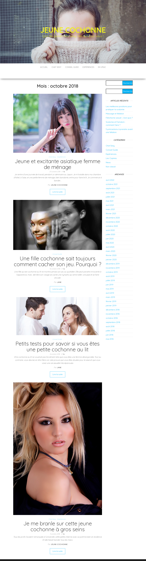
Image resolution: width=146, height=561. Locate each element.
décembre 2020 (113, 210)
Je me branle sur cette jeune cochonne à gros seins (57, 518)
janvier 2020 (111, 252)
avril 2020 (110, 239)
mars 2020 (110, 243)
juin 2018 (109, 327)
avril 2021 (110, 197)
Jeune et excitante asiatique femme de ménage (57, 156)
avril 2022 (110, 172)
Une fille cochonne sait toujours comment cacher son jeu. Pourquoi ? (57, 253)
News (108, 155)
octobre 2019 (112, 264)
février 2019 (111, 294)
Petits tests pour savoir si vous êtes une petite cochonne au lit (58, 339)
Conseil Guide (72, 67)
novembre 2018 (113, 306)
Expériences (88, 67)
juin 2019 (109, 277)
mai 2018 (110, 331)
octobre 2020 (112, 218)
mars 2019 (110, 289)
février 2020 (111, 248)
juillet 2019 (110, 273)
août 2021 (110, 185)
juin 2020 (110, 231)
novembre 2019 (113, 260)
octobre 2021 (112, 176)
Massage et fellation (115, 106)
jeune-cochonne (59, 177)
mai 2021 (109, 193)
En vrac (102, 67)
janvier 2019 (111, 298)
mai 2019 (110, 281)
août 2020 (110, 222)
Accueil (44, 67)
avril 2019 (110, 285)
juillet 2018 (110, 323)
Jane (59, 274)
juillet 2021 (110, 189)
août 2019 (110, 268)
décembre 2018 (113, 302)
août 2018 (110, 319)
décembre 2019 (113, 256)
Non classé (111, 159)
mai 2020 (110, 235)
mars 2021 (110, 202)
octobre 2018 (112, 310)
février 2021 (111, 206)
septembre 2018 (113, 314)
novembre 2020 (113, 214)
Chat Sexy (56, 67)
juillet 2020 (110, 227)
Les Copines (111, 150)
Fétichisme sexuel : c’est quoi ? (119, 110)
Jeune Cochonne (73, 30)
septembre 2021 (113, 181)
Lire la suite (58, 184)
